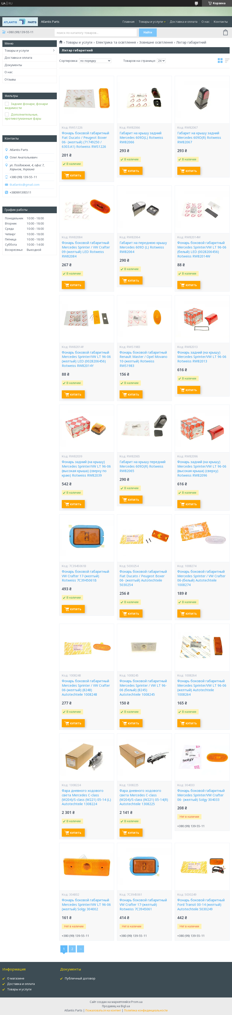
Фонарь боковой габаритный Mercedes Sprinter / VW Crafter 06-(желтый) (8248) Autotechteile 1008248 (86, 688)
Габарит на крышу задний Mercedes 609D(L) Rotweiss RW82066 (141, 137)
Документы (13, 65)
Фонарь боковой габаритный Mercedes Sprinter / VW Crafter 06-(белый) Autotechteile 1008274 (201, 578)
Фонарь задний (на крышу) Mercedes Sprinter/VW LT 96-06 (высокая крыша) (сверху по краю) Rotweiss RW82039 (86, 469)
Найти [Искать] (147, 32)
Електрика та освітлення (116, 42)
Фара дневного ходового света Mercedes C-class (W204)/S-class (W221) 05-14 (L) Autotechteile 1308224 (86, 797)
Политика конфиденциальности (146, 1010)
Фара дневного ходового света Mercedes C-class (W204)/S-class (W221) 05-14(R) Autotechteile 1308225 (144, 797)
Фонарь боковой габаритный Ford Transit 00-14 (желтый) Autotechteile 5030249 (201, 904)
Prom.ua (137, 1002)
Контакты (221, 21)
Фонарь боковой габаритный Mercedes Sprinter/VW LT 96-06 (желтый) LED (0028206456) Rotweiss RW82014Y (86, 359)
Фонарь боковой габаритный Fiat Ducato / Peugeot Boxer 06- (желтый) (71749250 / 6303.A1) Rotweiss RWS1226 (85, 140)
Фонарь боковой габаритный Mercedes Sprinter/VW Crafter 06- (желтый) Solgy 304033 (201, 795)
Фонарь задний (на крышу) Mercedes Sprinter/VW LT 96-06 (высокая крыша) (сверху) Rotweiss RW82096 (201, 469)
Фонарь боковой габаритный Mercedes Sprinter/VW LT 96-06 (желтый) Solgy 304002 (86, 904)
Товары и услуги (150, 21)
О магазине (15, 978)
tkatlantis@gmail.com (25, 185)
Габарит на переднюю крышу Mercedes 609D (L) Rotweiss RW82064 (143, 247)
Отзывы (10, 79)
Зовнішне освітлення (156, 42)
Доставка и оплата (183, 21)
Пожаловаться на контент (103, 1010)
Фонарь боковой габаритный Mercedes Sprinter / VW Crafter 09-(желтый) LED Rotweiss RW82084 (86, 249)
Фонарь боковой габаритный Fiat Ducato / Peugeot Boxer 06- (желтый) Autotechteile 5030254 (143, 578)
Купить (75, 175)
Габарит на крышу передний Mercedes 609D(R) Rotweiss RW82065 (142, 466)
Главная (128, 21)
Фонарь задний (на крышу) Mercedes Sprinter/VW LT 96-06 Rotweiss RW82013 (201, 357)
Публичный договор (80, 978)
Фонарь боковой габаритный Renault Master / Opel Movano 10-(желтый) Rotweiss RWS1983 (143, 359)
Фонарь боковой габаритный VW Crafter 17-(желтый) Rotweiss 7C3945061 (143, 904)
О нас (205, 21)
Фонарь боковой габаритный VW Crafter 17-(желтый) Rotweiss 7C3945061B (85, 576)
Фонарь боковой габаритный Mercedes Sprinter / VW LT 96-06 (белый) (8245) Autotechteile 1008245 (143, 688)
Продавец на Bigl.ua (116, 1006)
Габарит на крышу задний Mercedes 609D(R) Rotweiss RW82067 (199, 137)
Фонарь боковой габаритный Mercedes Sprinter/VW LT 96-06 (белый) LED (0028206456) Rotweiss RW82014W (201, 249)
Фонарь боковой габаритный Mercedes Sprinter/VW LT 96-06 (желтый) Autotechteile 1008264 (201, 688)
